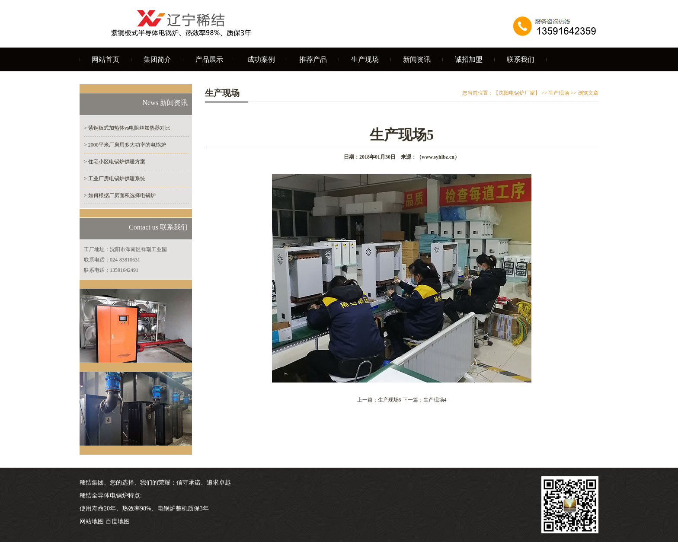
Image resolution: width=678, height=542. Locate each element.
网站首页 (105, 59)
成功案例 (261, 59)
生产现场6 (389, 400)
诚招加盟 (469, 59)
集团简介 (157, 59)
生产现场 (365, 59)
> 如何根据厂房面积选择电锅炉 (120, 195)
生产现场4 (435, 400)
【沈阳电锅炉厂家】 (516, 93)
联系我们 (520, 59)
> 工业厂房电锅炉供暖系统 (114, 178)
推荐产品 (313, 59)
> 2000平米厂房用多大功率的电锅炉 (125, 145)
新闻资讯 (417, 59)
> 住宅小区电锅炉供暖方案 (114, 162)
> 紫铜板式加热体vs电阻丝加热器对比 (127, 128)
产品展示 (209, 59)
